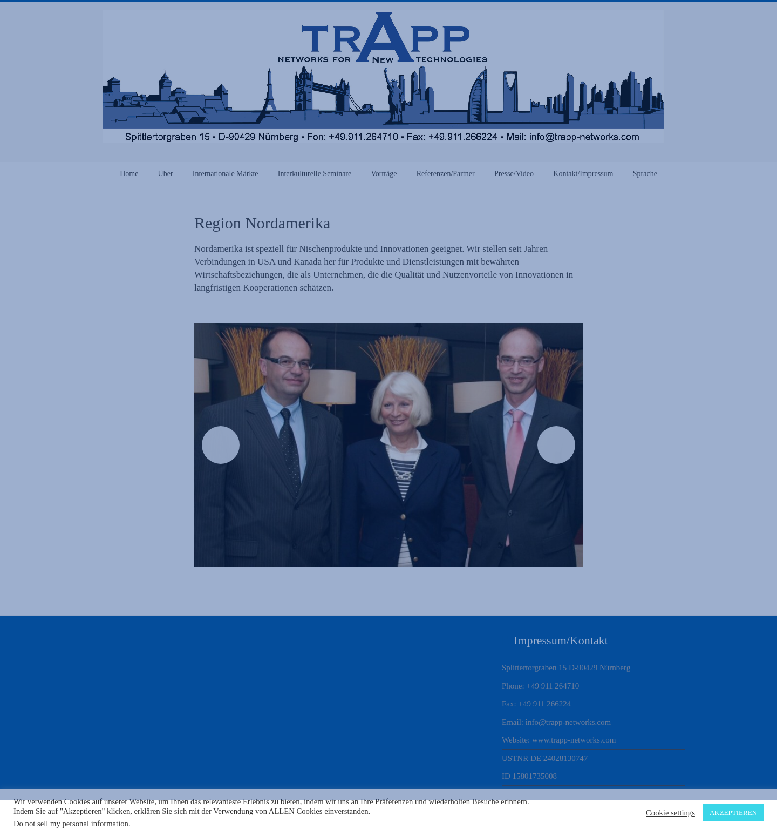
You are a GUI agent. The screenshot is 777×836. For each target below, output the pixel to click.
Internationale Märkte (225, 174)
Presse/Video (514, 174)
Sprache (645, 174)
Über (165, 174)
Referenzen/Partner (446, 174)
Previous (221, 445)
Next (556, 445)
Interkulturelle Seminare (314, 174)
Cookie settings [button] (670, 812)
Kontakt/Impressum (583, 174)
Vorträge (384, 174)
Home (129, 174)
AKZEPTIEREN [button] (733, 812)
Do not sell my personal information (70, 823)
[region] (388, 445)
